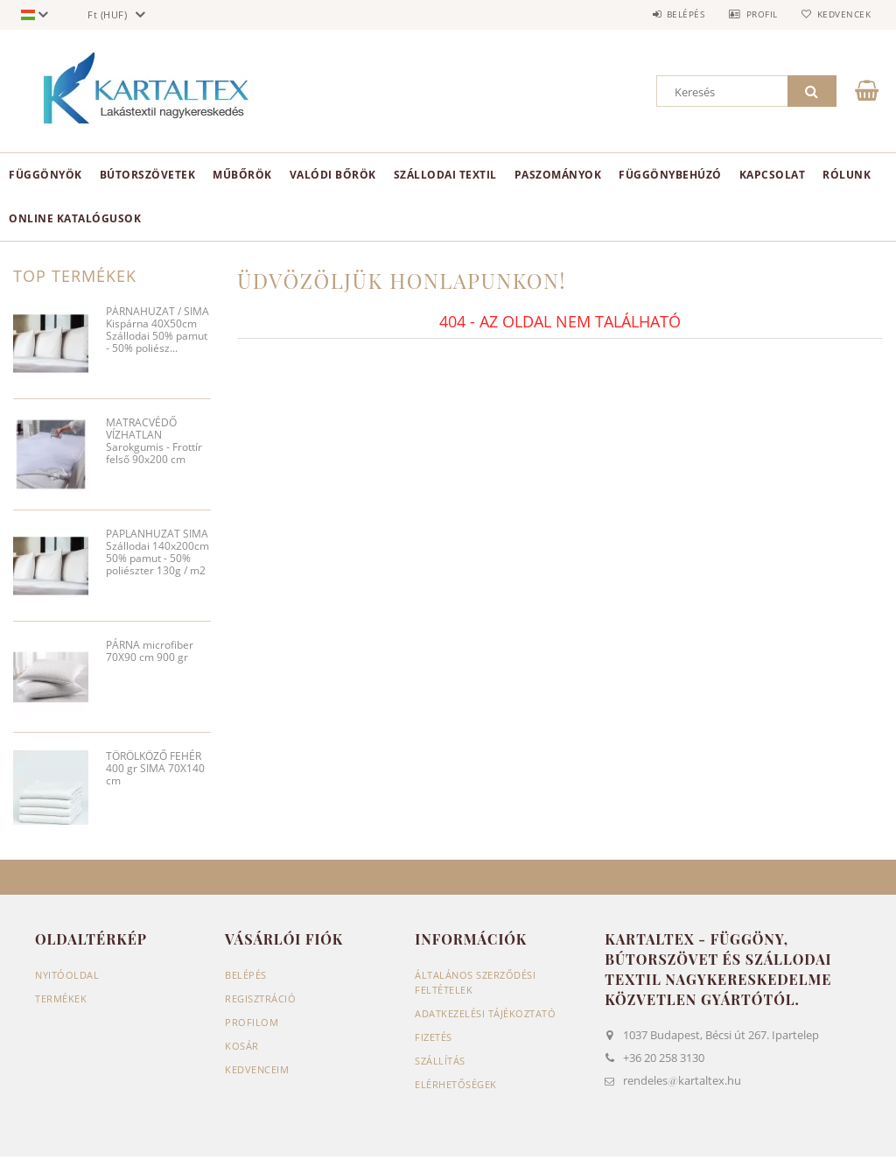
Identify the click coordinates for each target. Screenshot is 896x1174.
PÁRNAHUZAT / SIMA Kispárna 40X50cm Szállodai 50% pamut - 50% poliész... (157, 330)
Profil (758, 14)
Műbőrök (242, 174)
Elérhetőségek (456, 1084)
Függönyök (45, 174)
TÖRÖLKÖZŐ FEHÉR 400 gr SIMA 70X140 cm (155, 769)
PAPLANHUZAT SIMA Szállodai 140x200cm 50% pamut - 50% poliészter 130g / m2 (157, 553)
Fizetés (433, 1037)
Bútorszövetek (148, 174)
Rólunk (846, 174)
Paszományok (558, 174)
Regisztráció (260, 998)
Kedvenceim (257, 1069)
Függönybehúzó (670, 174)
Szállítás (440, 1060)
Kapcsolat (772, 174)
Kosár (242, 1045)
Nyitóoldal (67, 974)
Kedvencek (843, 14)
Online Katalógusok (75, 218)
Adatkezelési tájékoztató (485, 1013)
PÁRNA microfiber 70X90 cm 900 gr (149, 651)
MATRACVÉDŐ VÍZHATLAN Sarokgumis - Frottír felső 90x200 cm (154, 442)
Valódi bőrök (333, 174)
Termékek (61, 998)
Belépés (681, 14)
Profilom (251, 1022)
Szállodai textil (445, 174)
